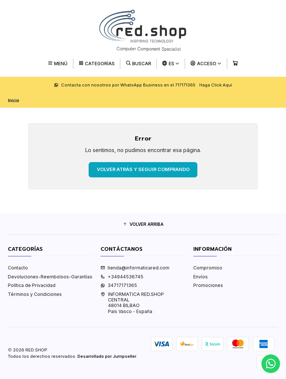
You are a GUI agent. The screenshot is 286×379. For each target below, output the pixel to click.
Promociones (208, 285)
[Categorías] (96, 63)
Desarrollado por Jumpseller (106, 356)
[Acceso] (206, 64)
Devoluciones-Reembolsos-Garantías (50, 276)
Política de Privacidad (31, 285)
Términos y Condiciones (35, 294)
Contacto (18, 268)
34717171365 (119, 285)
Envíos (200, 276)
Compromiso (207, 268)
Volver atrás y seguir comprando (143, 169)
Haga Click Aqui (215, 85)
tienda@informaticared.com (135, 268)
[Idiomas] (171, 64)
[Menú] (57, 63)
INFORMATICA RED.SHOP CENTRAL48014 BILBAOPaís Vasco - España (132, 302)
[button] (143, 224)
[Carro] (235, 64)
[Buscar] (138, 63)
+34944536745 (122, 276)
